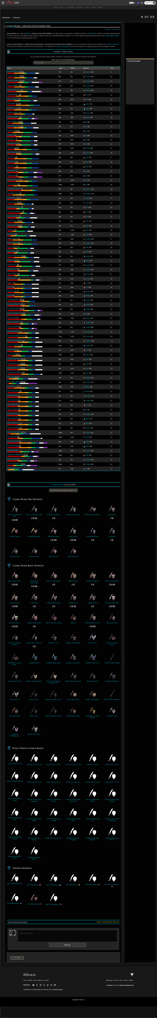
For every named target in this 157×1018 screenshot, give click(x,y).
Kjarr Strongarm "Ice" (54, 844)
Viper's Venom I (13, 276)
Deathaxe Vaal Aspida (15, 258)
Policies (131, 988)
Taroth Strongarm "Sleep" (73, 826)
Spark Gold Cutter (111, 788)
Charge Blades (93, 33)
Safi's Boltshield (13, 397)
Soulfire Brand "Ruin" (14, 365)
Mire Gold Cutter (73, 788)
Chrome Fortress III (14, 83)
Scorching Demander (15, 209)
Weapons (16, 17)
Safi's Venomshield (14, 429)
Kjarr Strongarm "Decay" (15, 863)
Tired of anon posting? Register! (106, 930)
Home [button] (60, 7)
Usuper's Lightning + (14, 92)
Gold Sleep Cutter (111, 768)
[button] (132, 3)
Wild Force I (12, 159)
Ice (85, 124)
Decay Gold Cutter (54, 768)
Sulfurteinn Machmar (14, 191)
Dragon (87, 258)
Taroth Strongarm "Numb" (54, 826)
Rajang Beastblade (14, 333)
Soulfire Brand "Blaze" (17, 361)
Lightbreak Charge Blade (16, 457)
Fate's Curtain (12, 320)
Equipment (6, 17)
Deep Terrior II (12, 110)
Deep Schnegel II (13, 128)
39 (146, 17)
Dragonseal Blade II (14, 306)
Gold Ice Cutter (92, 768)
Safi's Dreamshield (14, 393)
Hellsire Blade (12, 352)
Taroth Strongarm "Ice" (92, 826)
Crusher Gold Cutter (35, 769)
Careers (116, 988)
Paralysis (87, 191)
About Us (40, 988)
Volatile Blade (12, 253)
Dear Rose (11, 150)
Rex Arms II (12, 236)
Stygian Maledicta (13, 329)
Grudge (10, 297)
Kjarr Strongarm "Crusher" (72, 845)
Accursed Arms (13, 439)
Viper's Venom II (13, 280)
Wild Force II (12, 163)
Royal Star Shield (13, 448)
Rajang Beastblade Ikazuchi (17, 338)
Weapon (28, 33)
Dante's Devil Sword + (17, 434)
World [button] (91, 7)
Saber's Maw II (13, 204)
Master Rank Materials (71, 46)
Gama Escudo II (13, 227)
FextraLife (109, 993)
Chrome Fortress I (14, 73)
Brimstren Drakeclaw (14, 324)
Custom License (58, 997)
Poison (87, 115)
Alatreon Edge (12, 461)
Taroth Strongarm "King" (15, 825)
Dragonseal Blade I (14, 302)
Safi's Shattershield (14, 425)
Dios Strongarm (13, 249)
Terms (121, 988)
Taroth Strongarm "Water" (15, 844)
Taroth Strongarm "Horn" (92, 807)
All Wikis (30, 988)
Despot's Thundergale (15, 342)
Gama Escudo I (13, 223)
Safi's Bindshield (13, 416)
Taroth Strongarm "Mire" (35, 826)
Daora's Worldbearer (14, 315)
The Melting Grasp (14, 195)
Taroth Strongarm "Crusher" (35, 807)
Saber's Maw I (12, 200)
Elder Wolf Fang (13, 145)
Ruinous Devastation (14, 347)
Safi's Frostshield (13, 411)
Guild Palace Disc (13, 443)
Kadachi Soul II (13, 271)
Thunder (87, 74)
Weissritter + (12, 141)
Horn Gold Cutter (35, 788)
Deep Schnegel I (13, 123)
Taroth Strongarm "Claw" (15, 806)
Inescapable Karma (14, 311)
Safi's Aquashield (13, 420)
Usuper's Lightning (14, 87)
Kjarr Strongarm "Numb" (34, 864)
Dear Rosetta (12, 154)
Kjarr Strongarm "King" (111, 845)
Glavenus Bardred (14, 218)
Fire (86, 97)
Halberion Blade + (14, 96)
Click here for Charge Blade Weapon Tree (63, 492)
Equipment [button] (84, 7)
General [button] (67, 7)
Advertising (109, 988)
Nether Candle (12, 293)
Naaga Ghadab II (13, 245)
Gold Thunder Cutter (15, 787)
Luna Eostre (12, 356)
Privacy (126, 988)
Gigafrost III (12, 133)
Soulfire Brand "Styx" (17, 370)
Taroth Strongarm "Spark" (111, 807)
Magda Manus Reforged (15, 374)
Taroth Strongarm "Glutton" (73, 807)
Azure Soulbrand (13, 101)
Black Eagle (12, 379)
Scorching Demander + (15, 213)
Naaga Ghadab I (13, 240)
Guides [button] (98, 7)
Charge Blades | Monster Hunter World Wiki (30, 26)
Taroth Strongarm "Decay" (54, 807)
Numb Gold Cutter (92, 788)
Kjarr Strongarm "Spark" (34, 845)
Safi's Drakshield (13, 402)
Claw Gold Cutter (15, 767)
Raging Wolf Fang (14, 470)
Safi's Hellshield (13, 407)
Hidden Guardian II (14, 119)
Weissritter (11, 137)
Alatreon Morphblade (14, 466)
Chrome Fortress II (14, 78)
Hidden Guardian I (14, 115)
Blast (86, 159)
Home (25, 988)
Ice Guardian (12, 173)
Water (87, 106)
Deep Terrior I (12, 105)
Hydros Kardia (12, 262)
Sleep (87, 200)
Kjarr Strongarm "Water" (92, 845)
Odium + (11, 285)
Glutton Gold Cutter (72, 769)
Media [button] (105, 7)
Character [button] (75, 7)
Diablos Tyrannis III (14, 182)
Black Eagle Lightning (15, 384)
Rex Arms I (11, 232)
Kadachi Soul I (12, 266)
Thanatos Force (13, 186)
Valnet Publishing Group (127, 993)
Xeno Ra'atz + (12, 388)
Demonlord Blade (13, 452)
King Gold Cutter (53, 788)
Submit (67, 953)
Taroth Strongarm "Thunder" (111, 826)
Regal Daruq (12, 177)
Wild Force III (12, 168)
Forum (35, 988)
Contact (46, 988)
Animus (10, 289)
